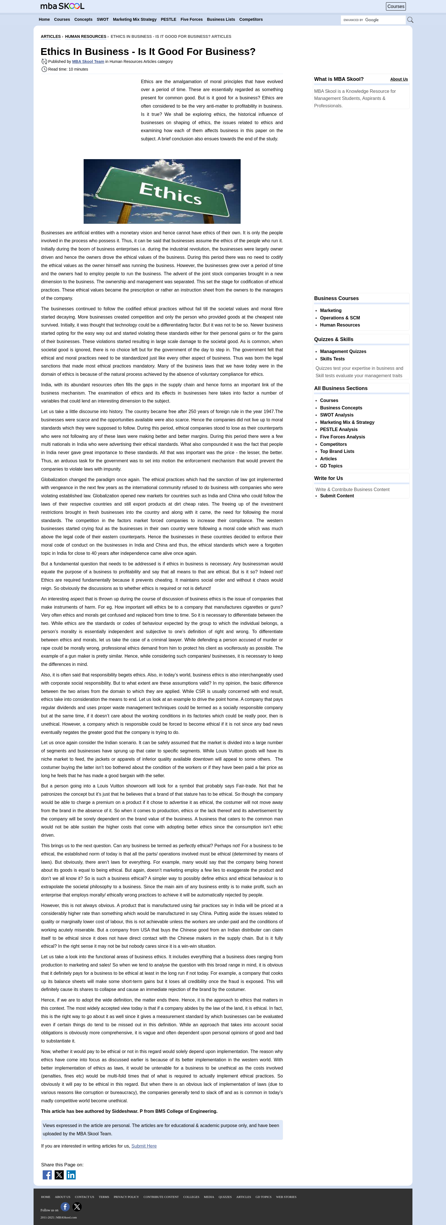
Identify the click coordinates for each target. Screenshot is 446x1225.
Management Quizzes (343, 351)
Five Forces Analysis (342, 436)
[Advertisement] (89, 118)
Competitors (333, 444)
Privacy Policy (126, 1197)
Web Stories (286, 1197)
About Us (399, 79)
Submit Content (337, 495)
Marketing (331, 310)
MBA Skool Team (88, 61)
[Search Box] (373, 19)
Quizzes (225, 1197)
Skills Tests (332, 358)
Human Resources (340, 325)
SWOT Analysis (337, 415)
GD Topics (331, 465)
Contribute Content (161, 1197)
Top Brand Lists (337, 451)
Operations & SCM (340, 317)
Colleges (191, 1197)
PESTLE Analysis (339, 429)
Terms (104, 1197)
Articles (328, 458)
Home (45, 1197)
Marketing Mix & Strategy (347, 422)
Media (209, 1197)
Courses (395, 6)
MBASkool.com (66, 1217)
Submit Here (144, 1146)
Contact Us (84, 1197)
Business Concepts (341, 407)
